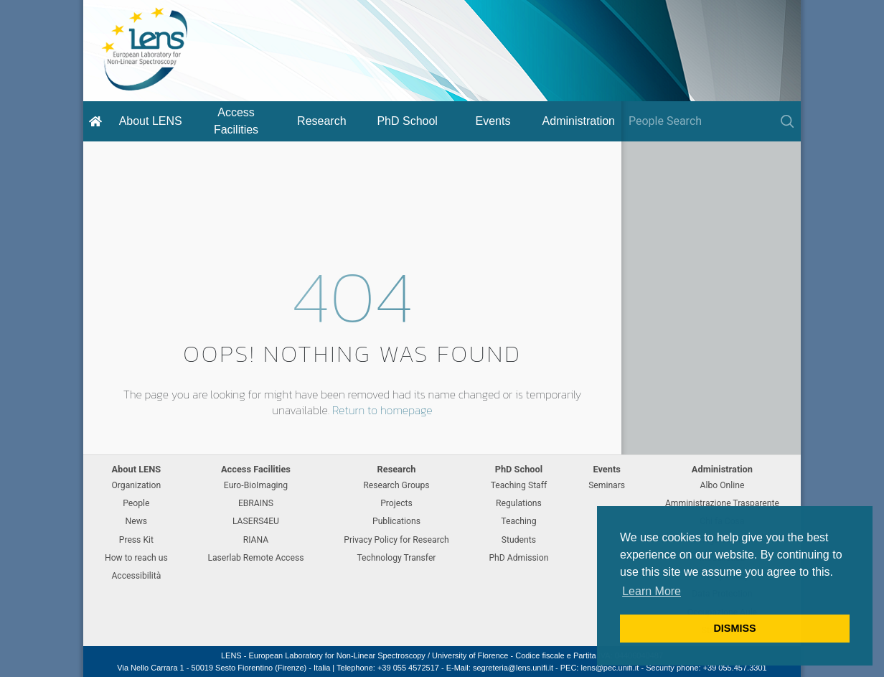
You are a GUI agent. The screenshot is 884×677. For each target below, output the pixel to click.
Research (321, 121)
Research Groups (396, 485)
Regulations (519, 503)
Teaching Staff (519, 485)
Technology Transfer (396, 558)
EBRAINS (255, 503)
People (136, 503)
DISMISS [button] (734, 628)
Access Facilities (236, 121)
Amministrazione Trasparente (722, 503)
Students (519, 540)
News (137, 521)
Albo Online (722, 485)
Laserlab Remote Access (255, 558)
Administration (578, 121)
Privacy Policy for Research (396, 540)
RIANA (256, 540)
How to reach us (136, 558)
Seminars (606, 485)
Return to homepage (382, 410)
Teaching (518, 521)
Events (493, 121)
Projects (396, 503)
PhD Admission (518, 558)
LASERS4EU (255, 521)
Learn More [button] (651, 591)
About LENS (150, 121)
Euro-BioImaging (256, 485)
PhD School (407, 121)
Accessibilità (136, 576)
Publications (396, 521)
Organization (136, 485)
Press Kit (136, 540)
